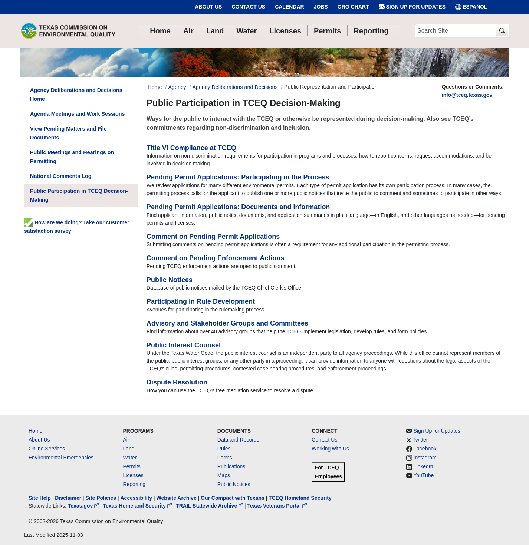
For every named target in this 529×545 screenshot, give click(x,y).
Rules (224, 449)
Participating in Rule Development (201, 301)
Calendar (289, 7)
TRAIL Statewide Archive (210, 506)
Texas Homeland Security (138, 506)
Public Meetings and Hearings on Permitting (72, 156)
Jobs (321, 7)
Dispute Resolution (177, 382)
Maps (223, 475)
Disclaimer (68, 498)
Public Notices (170, 280)
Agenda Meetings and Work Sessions (77, 114)
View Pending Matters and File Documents (68, 133)
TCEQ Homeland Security (300, 498)
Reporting (134, 484)
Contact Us (248, 7)
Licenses (133, 475)
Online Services (47, 449)
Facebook (425, 449)
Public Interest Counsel (184, 345)
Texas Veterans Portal (277, 506)
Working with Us (330, 449)
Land (128, 449)
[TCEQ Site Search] (502, 31)
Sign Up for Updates (412, 7)
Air (126, 440)
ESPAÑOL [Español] (471, 7)
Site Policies (101, 498)
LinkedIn (423, 466)
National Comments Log (61, 176)
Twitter (420, 440)
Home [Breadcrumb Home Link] (155, 87)
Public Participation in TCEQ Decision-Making (79, 195)
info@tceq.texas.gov (467, 95)
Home (35, 431)
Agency (177, 87)
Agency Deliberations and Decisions (234, 87)
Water (130, 457)
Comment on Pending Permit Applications (213, 236)
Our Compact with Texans (232, 498)
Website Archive (177, 498)
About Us (208, 7)
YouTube (423, 475)
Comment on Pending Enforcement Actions (215, 258)
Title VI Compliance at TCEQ (191, 148)
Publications (231, 466)
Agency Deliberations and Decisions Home (76, 94)
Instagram (425, 457)
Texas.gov (84, 506)
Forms (224, 457)
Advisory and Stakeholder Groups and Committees (227, 323)
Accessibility (137, 498)
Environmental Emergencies (61, 457)
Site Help (40, 498)
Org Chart (353, 7)
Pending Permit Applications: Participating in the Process (238, 177)
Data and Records (238, 440)
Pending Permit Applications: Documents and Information (238, 207)
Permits (131, 466)
